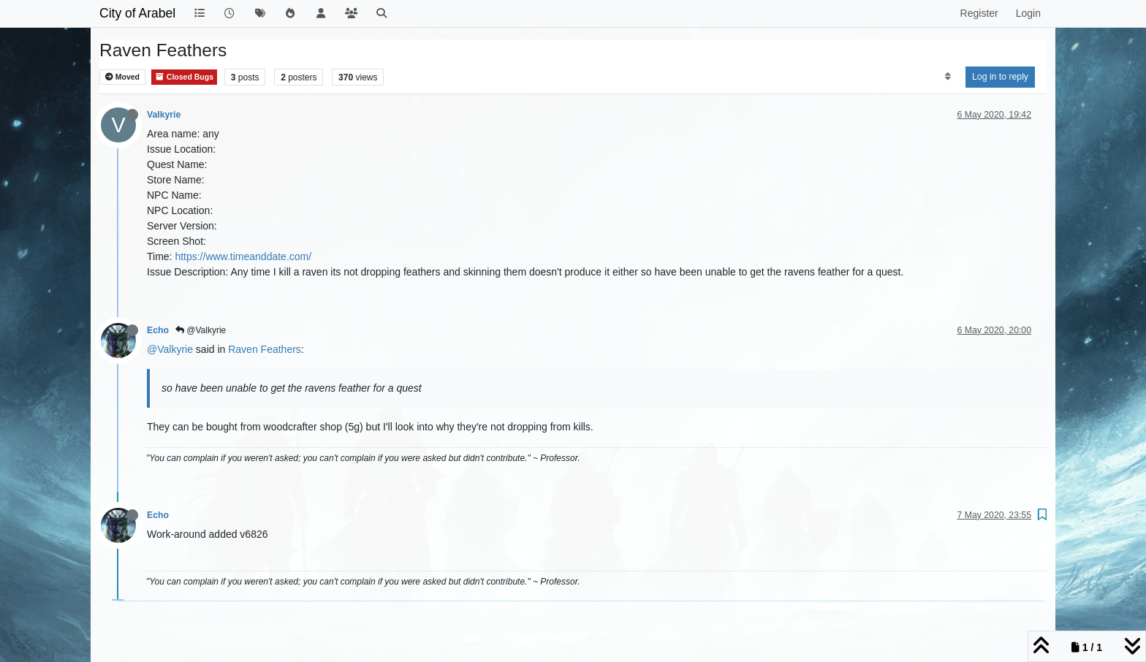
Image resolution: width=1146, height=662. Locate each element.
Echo (158, 330)
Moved (122, 77)
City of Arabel (137, 13)
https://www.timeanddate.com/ (243, 256)
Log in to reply (1000, 77)
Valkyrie (164, 115)
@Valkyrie (200, 330)
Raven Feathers (264, 349)
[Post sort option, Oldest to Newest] (948, 76)
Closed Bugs (184, 77)
